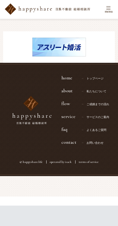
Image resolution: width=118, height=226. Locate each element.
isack (68, 162)
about (87, 90)
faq (87, 129)
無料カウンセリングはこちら (59, 216)
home (87, 77)
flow (87, 103)
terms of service (88, 162)
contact (87, 142)
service (87, 116)
